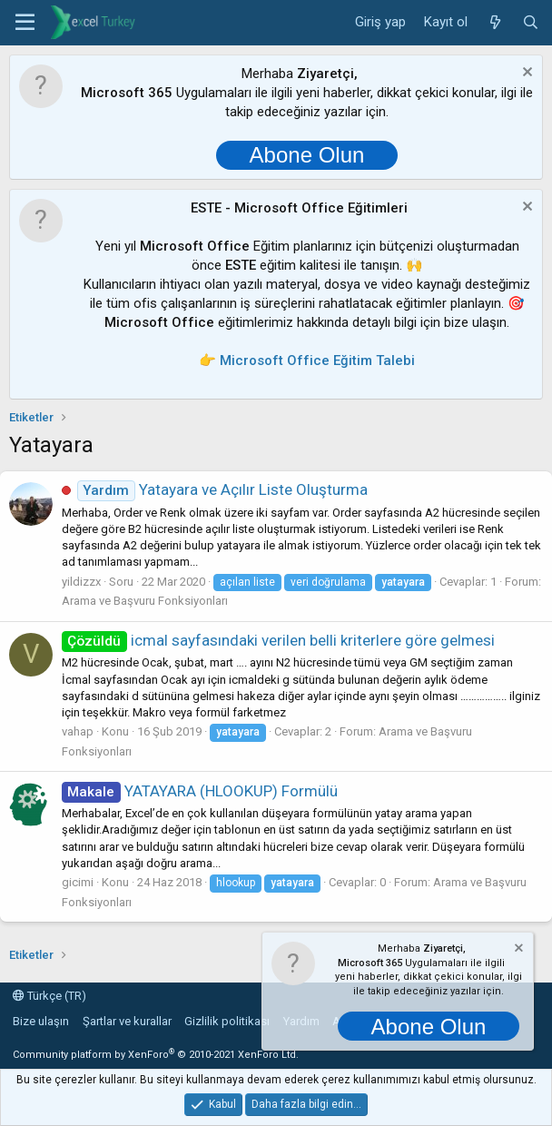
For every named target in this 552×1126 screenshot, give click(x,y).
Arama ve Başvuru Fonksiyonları (145, 600)
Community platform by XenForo (156, 1055)
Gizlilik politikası (227, 1021)
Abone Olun (307, 155)
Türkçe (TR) (49, 996)
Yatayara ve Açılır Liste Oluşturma (222, 489)
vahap (78, 731)
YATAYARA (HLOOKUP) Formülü (200, 791)
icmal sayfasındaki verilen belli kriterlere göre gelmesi (278, 640)
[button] (25, 22)
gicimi (78, 882)
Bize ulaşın (41, 1021)
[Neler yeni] (494, 22)
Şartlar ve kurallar (127, 1021)
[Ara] (530, 22)
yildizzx (81, 581)
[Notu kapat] (525, 74)
